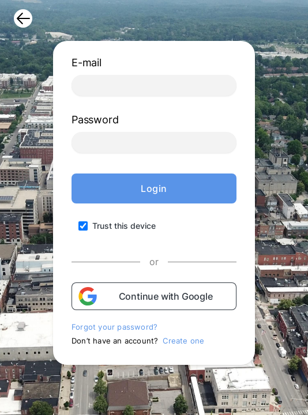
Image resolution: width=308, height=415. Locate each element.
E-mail (87, 62)
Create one (183, 340)
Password (95, 120)
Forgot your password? (114, 326)
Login (154, 188)
